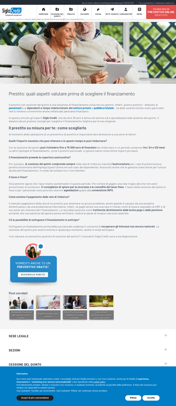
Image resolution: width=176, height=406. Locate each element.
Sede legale (88, 336)
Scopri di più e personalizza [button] (35, 398)
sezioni (88, 350)
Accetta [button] (151, 398)
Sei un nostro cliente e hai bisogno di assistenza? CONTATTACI (108, 3)
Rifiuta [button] (133, 398)
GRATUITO (161, 13)
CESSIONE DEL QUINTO (25, 364)
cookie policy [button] (99, 382)
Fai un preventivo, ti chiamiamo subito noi (156, 3)
